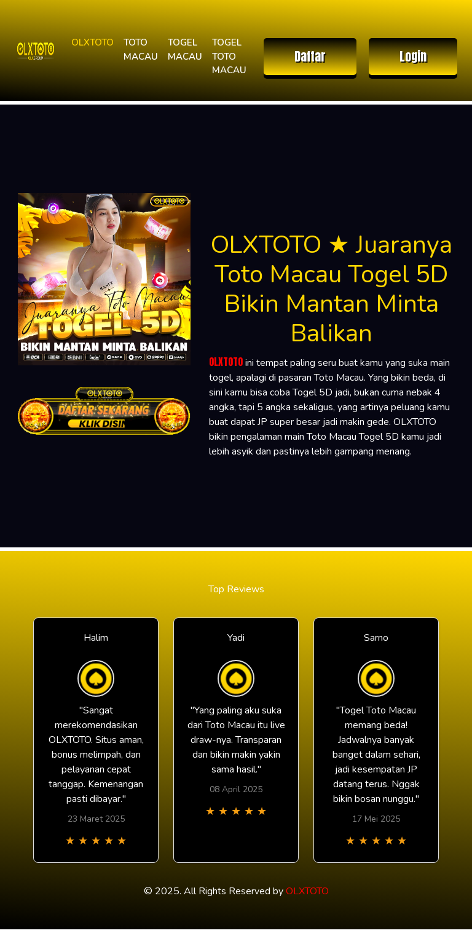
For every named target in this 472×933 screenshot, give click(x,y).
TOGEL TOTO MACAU (229, 56)
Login (413, 56)
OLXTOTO (92, 42)
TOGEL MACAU (185, 49)
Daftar (310, 56)
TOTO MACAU (141, 49)
